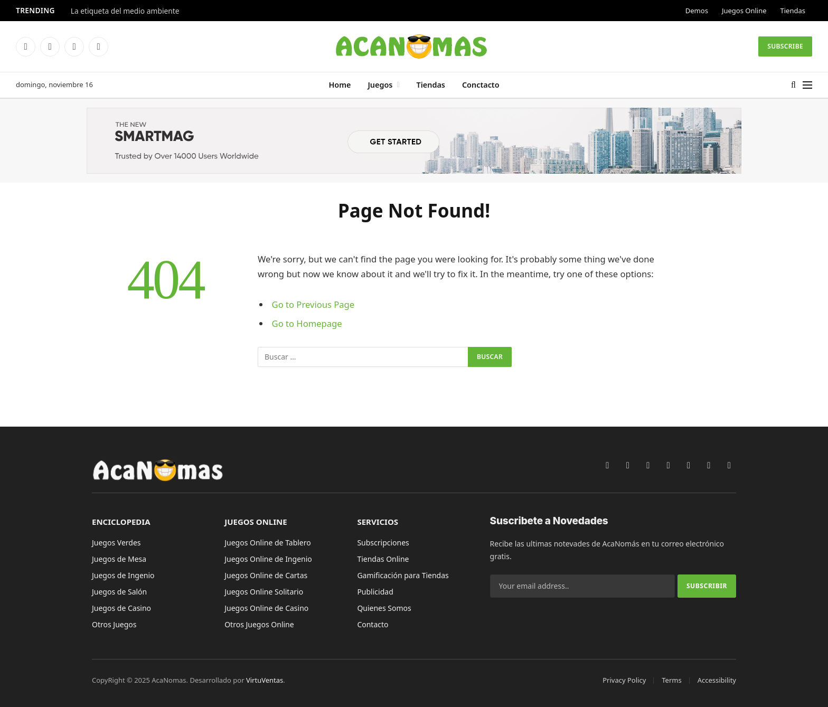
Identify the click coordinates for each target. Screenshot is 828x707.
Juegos (380, 85)
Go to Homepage (307, 323)
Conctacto (481, 85)
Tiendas (792, 10)
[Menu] (807, 85)
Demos (696, 10)
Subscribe (785, 46)
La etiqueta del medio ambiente (125, 11)
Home (339, 85)
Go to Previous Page (313, 304)
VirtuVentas (264, 680)
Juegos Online (744, 10)
